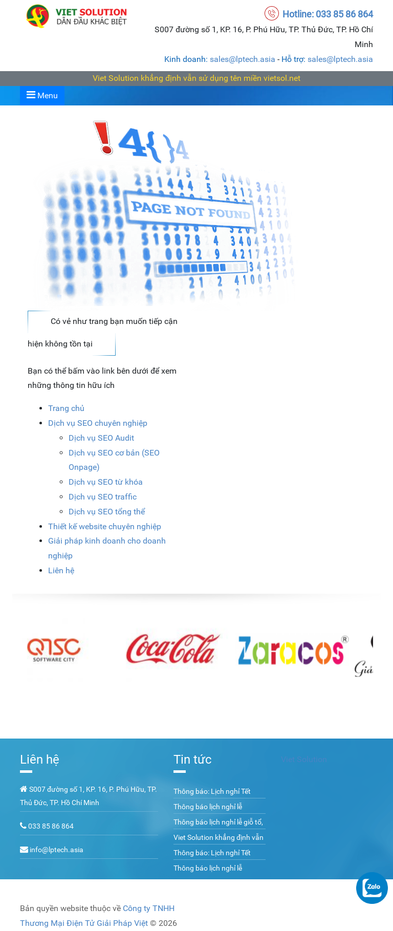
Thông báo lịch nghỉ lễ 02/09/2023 (207, 812)
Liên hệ (61, 570)
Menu (42, 95)
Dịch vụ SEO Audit (101, 438)
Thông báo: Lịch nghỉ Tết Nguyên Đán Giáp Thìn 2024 (217, 797)
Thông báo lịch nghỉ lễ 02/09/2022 (207, 873)
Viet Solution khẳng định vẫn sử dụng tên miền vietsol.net (196, 78)
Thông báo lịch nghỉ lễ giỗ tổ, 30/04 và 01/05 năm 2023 (218, 827)
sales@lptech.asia (242, 59)
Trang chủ (66, 408)
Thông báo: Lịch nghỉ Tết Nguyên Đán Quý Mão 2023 (216, 858)
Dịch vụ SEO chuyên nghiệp (97, 423)
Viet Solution (304, 759)
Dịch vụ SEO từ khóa (106, 482)
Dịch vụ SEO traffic (103, 497)
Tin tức (192, 759)
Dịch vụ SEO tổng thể (107, 511)
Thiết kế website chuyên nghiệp (104, 526)
